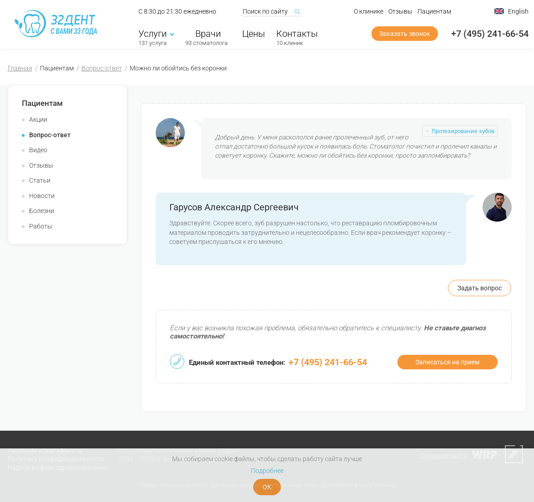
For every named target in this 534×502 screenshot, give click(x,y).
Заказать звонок (404, 35)
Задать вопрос (480, 288)
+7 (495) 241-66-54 (490, 35)
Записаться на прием (447, 362)
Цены (253, 35)
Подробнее (267, 470)
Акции (38, 119)
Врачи (206, 35)
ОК (267, 487)
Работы (40, 226)
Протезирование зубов (463, 131)
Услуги (156, 35)
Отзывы (400, 12)
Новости (42, 195)
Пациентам (434, 12)
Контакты (297, 35)
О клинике (368, 12)
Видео (38, 150)
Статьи (40, 180)
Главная (20, 68)
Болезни (41, 210)
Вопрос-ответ (101, 68)
